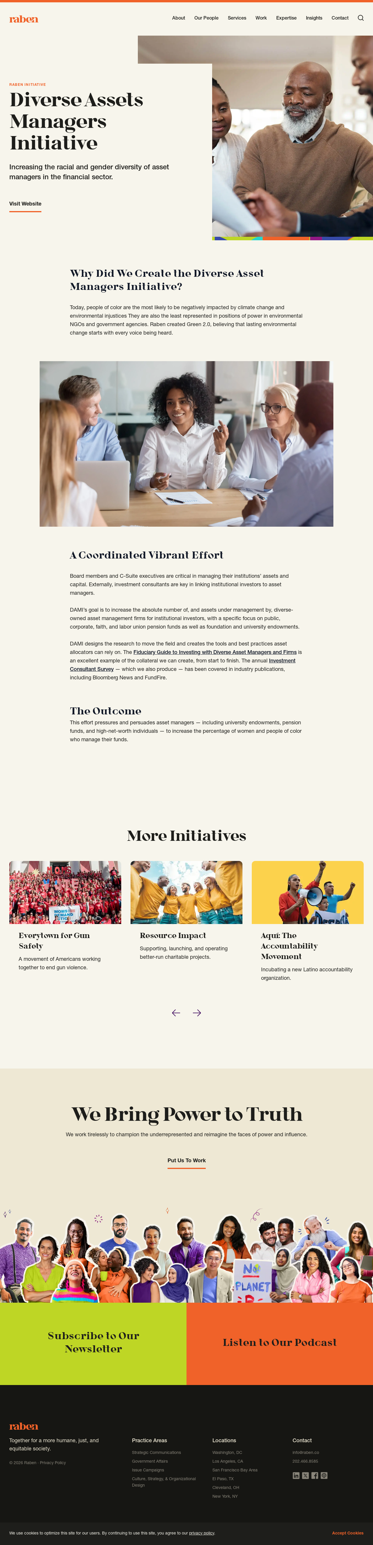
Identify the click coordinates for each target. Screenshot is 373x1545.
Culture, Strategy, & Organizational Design (164, 1482)
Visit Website (25, 204)
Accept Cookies (348, 1534)
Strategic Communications (156, 1453)
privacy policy (201, 1534)
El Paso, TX (223, 1479)
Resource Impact (173, 936)
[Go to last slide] (176, 1013)
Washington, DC (227, 1453)
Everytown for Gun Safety (54, 941)
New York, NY (225, 1497)
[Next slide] (197, 1013)
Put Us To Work (187, 1161)
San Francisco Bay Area (235, 1471)
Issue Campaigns (148, 1471)
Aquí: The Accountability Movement (289, 947)
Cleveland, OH (225, 1488)
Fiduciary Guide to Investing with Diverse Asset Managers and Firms (215, 652)
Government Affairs (150, 1462)
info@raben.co (306, 1453)
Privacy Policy (53, 1463)
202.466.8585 (305, 1462)
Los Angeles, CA (227, 1462)
